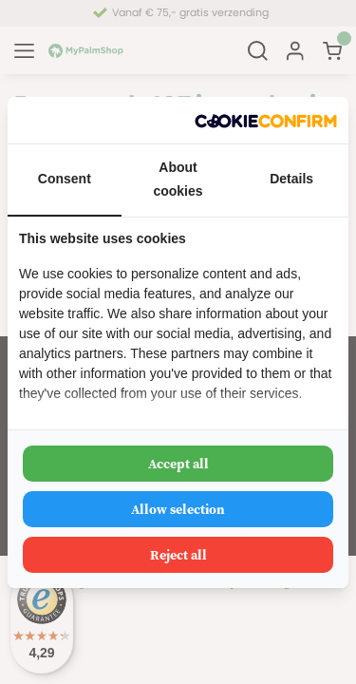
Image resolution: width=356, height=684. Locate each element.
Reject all (178, 554)
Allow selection (178, 509)
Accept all (178, 463)
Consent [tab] (64, 178)
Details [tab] (291, 178)
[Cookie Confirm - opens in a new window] (266, 120)
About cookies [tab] (177, 179)
